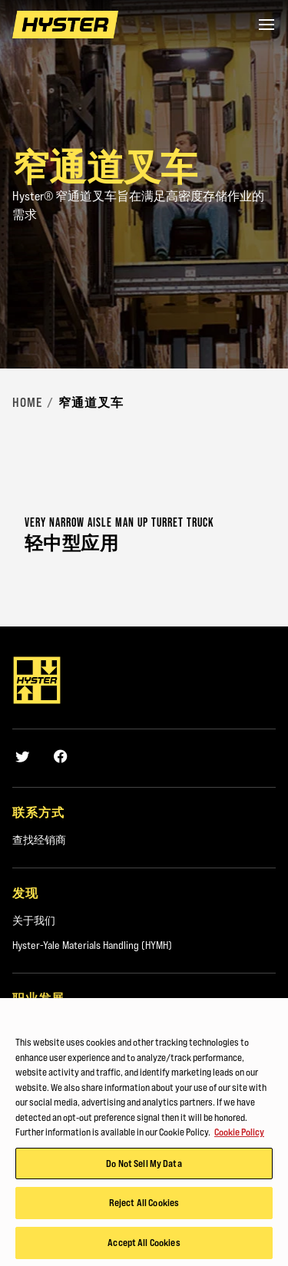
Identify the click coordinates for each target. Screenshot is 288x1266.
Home (27, 402)
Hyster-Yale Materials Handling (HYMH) (92, 945)
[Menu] (266, 24)
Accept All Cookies (144, 1246)
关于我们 (33, 920)
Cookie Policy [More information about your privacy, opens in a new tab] (239, 1135)
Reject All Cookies (144, 1206)
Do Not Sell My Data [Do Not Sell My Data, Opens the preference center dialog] (143, 1166)
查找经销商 (39, 840)
